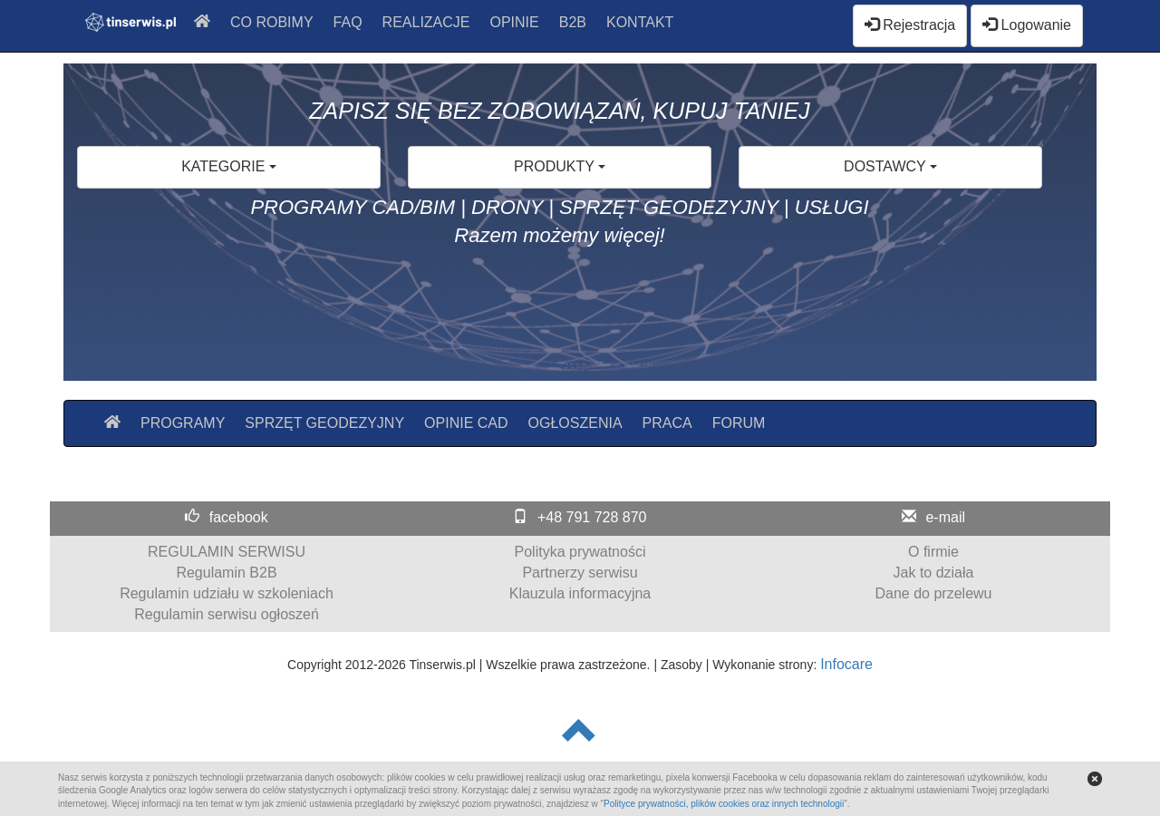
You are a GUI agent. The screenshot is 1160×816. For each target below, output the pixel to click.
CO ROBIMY (272, 22)
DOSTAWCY (890, 166)
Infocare (846, 664)
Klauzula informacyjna (580, 593)
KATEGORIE (228, 166)
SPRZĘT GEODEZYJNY (324, 423)
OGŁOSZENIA (575, 423)
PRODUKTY (559, 166)
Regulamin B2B (226, 572)
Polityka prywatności (580, 551)
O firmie (933, 551)
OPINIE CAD (466, 423)
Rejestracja (910, 25)
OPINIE (514, 22)
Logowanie (1026, 25)
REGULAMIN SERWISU (226, 551)
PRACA (667, 423)
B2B (572, 22)
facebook (238, 517)
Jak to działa (934, 572)
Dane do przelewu (933, 593)
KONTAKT (639, 22)
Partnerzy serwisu (579, 572)
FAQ (348, 22)
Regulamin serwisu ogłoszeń (226, 614)
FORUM (739, 423)
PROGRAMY (182, 423)
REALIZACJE (426, 22)
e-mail (945, 517)
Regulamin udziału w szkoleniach (227, 593)
